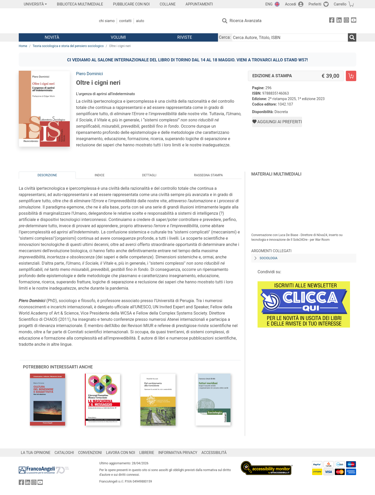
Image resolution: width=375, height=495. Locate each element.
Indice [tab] (99, 175)
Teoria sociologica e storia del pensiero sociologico (68, 46)
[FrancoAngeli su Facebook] (331, 20)
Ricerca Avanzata (246, 20)
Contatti (125, 21)
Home (23, 46)
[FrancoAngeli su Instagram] (346, 20)
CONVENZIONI (90, 453)
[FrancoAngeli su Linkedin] (339, 20)
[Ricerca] (352, 37)
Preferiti (315, 4)
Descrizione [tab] (47, 175)
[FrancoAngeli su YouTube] (353, 20)
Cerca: (225, 37)
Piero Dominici (89, 73)
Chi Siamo (107, 21)
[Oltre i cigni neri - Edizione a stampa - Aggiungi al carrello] (351, 76)
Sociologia (268, 258)
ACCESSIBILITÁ (214, 453)
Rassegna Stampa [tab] (208, 175)
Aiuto (140, 21)
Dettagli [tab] (149, 175)
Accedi (290, 4)
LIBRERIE (146, 453)
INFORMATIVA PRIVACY (177, 453)
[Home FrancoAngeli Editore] (53, 21)
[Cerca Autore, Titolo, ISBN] (290, 37)
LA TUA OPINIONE (36, 453)
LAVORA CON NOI (120, 453)
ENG (268, 4)
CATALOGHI (64, 453)
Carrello (340, 4)
